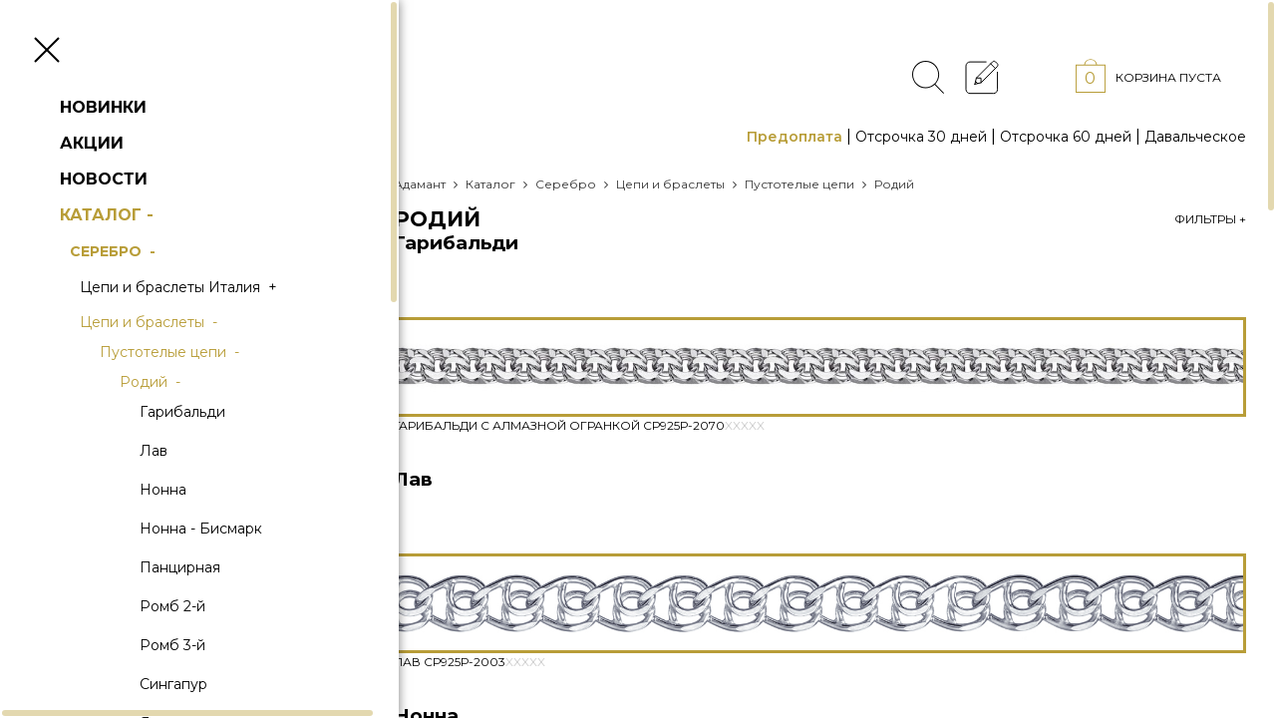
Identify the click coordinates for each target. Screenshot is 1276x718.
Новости (104, 179)
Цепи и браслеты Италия (180, 287)
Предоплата (794, 137)
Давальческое (1195, 137)
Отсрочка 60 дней (1065, 137)
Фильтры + (1210, 218)
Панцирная (180, 567)
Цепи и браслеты (150, 322)
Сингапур (173, 684)
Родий (152, 382)
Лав (153, 451)
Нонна (163, 490)
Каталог (109, 214)
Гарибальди (182, 412)
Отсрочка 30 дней (921, 137)
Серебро (115, 251)
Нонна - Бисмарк (201, 529)
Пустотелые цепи (171, 352)
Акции (92, 143)
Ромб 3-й (172, 645)
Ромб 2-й (172, 606)
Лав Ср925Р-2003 (469, 661)
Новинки (103, 107)
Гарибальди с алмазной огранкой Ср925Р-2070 (579, 425)
